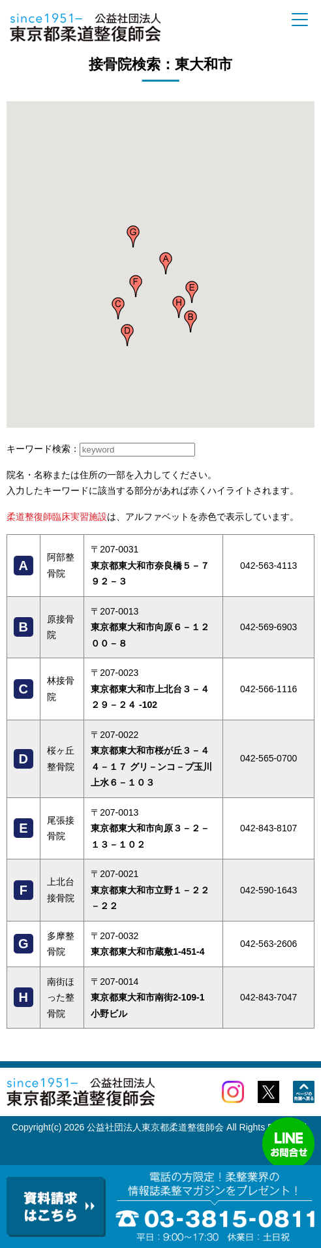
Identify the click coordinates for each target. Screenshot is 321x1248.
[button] (165, 263)
